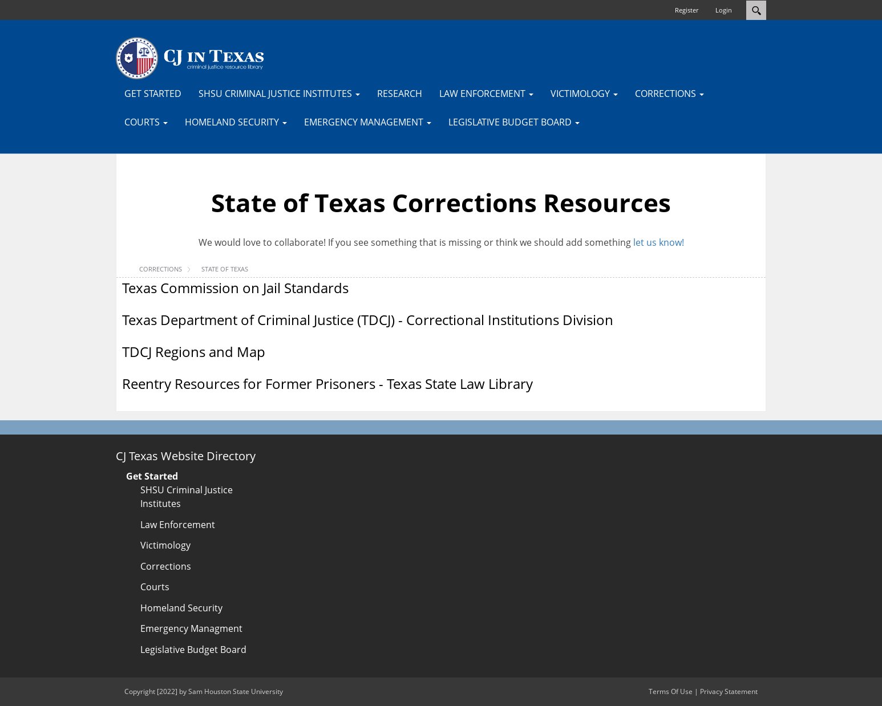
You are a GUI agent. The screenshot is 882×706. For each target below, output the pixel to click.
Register (686, 10)
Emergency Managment (191, 628)
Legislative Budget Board (193, 649)
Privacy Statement (729, 691)
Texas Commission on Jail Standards (235, 287)
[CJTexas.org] (190, 57)
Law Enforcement (177, 524)
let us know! (658, 242)
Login (723, 10)
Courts (154, 587)
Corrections (165, 566)
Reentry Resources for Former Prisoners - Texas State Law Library (327, 383)
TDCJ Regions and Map (193, 351)
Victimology (165, 545)
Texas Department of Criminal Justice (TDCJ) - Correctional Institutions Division (367, 319)
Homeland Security (181, 608)
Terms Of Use (671, 691)
